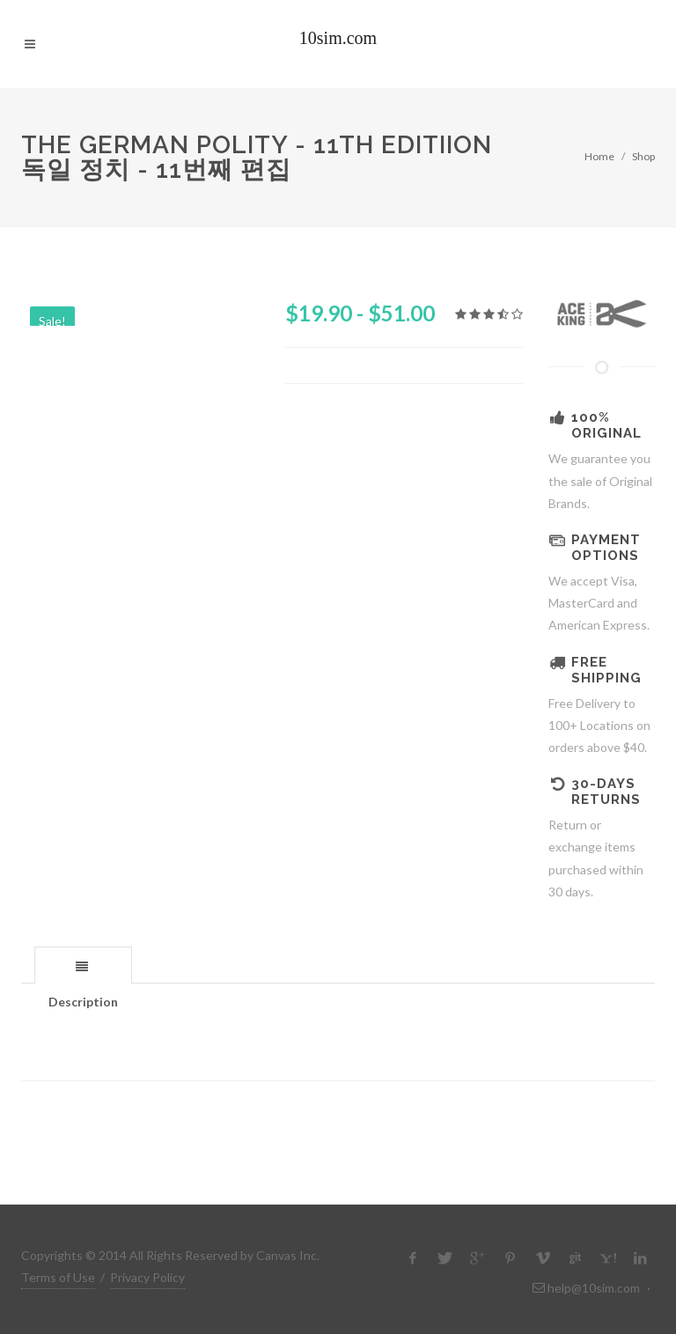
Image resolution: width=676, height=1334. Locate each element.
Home (599, 156)
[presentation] (83, 966)
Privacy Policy (147, 1277)
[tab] (83, 965)
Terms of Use (58, 1277)
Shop (643, 156)
